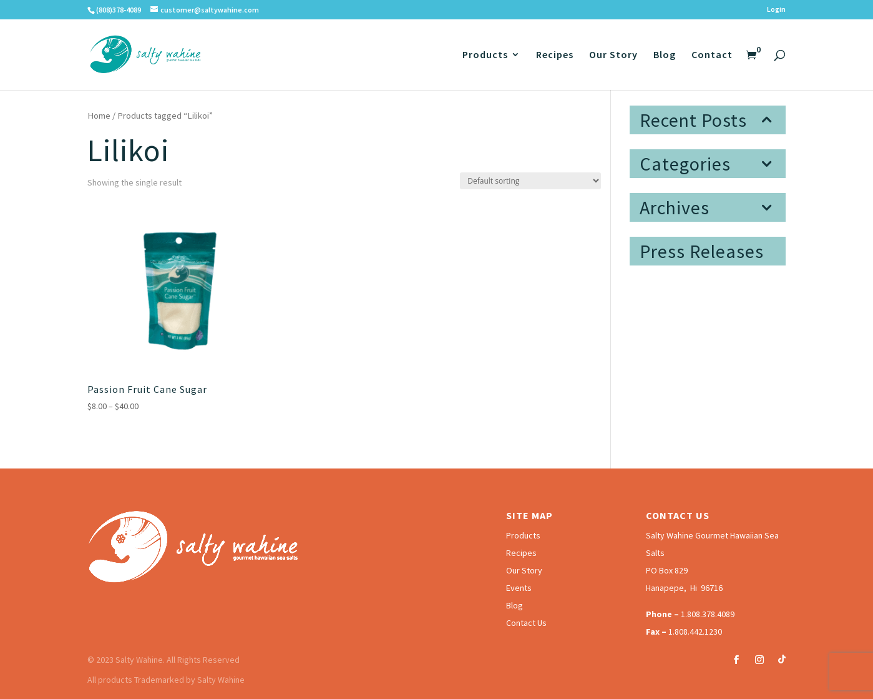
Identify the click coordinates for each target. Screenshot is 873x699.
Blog (664, 55)
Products (485, 55)
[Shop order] (530, 180)
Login (776, 10)
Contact (712, 55)
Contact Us (526, 622)
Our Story (613, 55)
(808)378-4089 (118, 9)
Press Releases (702, 251)
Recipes (554, 55)
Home (98, 115)
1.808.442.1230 (695, 631)
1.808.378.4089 (707, 614)
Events (519, 587)
